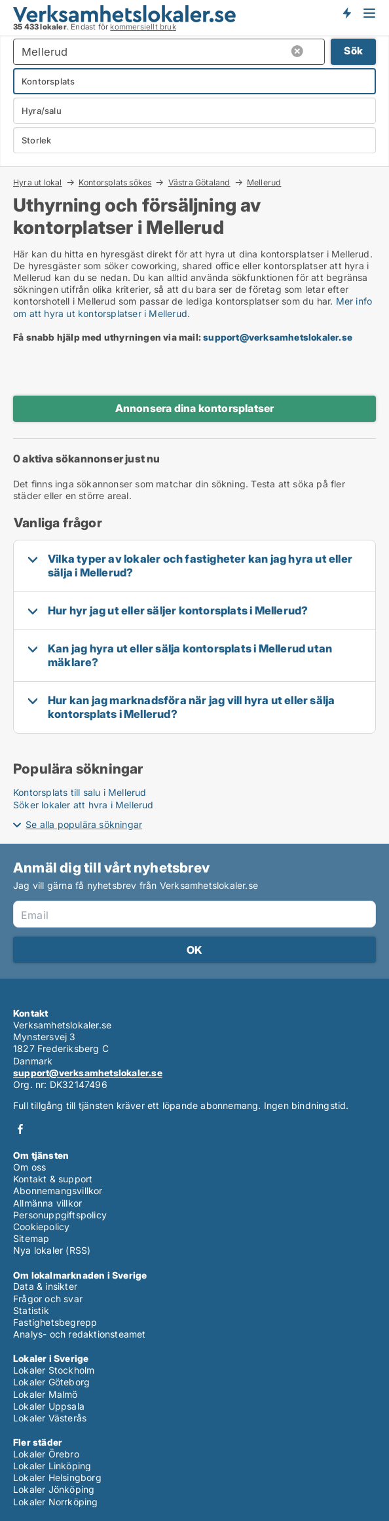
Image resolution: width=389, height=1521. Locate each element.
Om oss (29, 1167)
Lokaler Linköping (52, 1465)
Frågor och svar (48, 1298)
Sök (353, 51)
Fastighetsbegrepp (55, 1322)
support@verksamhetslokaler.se (277, 337)
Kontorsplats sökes (115, 182)
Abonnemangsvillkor (58, 1190)
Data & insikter (45, 1286)
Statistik (31, 1310)
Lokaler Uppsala (48, 1406)
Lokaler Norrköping (55, 1501)
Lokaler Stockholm (53, 1370)
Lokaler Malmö (45, 1394)
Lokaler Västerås (49, 1417)
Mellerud (264, 183)
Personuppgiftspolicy (60, 1214)
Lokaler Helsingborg (57, 1477)
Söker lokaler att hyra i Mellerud (83, 804)
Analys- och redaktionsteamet (79, 1334)
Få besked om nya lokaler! (346, 13)
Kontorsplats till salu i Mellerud (80, 792)
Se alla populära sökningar (84, 824)
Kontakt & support (52, 1178)
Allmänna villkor (47, 1203)
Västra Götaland (199, 182)
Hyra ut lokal (37, 182)
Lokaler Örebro (46, 1453)
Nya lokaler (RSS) (51, 1250)
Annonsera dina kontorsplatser (194, 408)
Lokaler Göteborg (51, 1381)
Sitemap (31, 1238)
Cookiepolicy (41, 1226)
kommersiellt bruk (143, 26)
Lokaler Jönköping (53, 1489)
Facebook (20, 1129)
